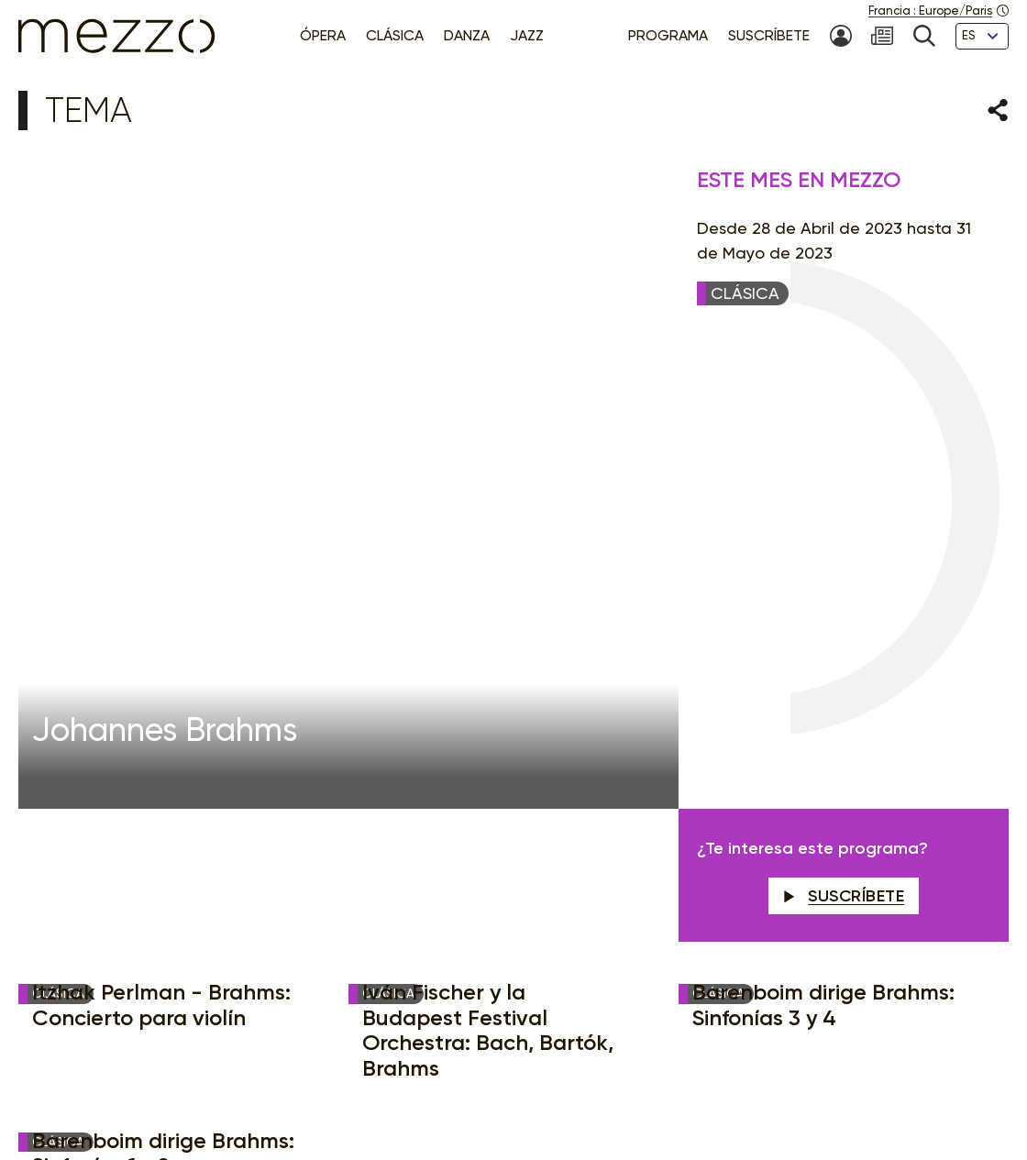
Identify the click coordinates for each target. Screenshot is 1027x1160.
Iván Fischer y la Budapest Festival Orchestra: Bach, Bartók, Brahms (487, 560)
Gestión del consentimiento (577, 1084)
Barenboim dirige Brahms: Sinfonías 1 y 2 (163, 683)
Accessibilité (711, 1084)
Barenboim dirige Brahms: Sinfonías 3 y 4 (823, 535)
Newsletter (624, 807)
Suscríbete (844, 426)
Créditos (858, 1084)
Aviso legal (305, 1084)
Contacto (790, 1084)
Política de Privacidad (415, 1084)
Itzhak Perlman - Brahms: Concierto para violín (161, 535)
